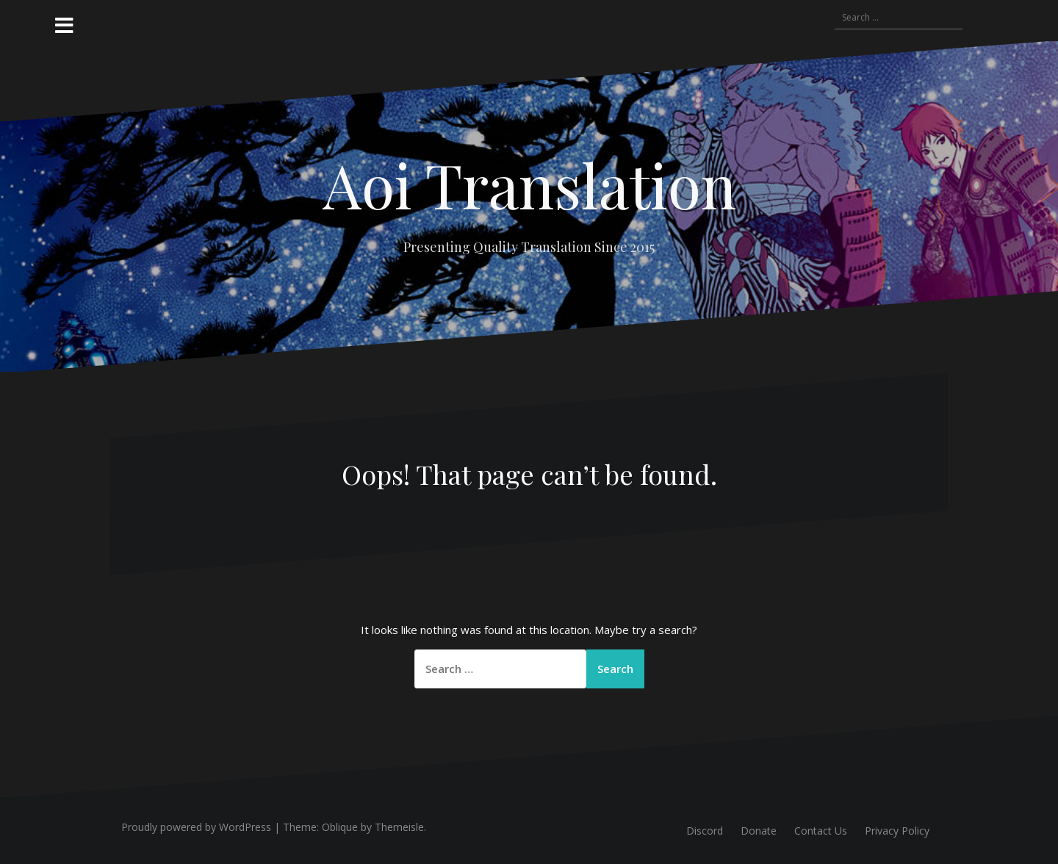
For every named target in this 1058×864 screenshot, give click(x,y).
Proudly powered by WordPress (196, 827)
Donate (759, 831)
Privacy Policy (897, 831)
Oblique (340, 827)
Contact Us (820, 831)
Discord (704, 831)
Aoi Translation (529, 184)
